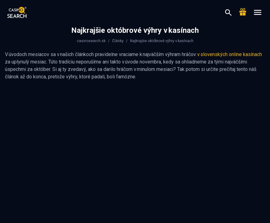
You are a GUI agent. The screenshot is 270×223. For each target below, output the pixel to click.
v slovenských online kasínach (229, 54)
